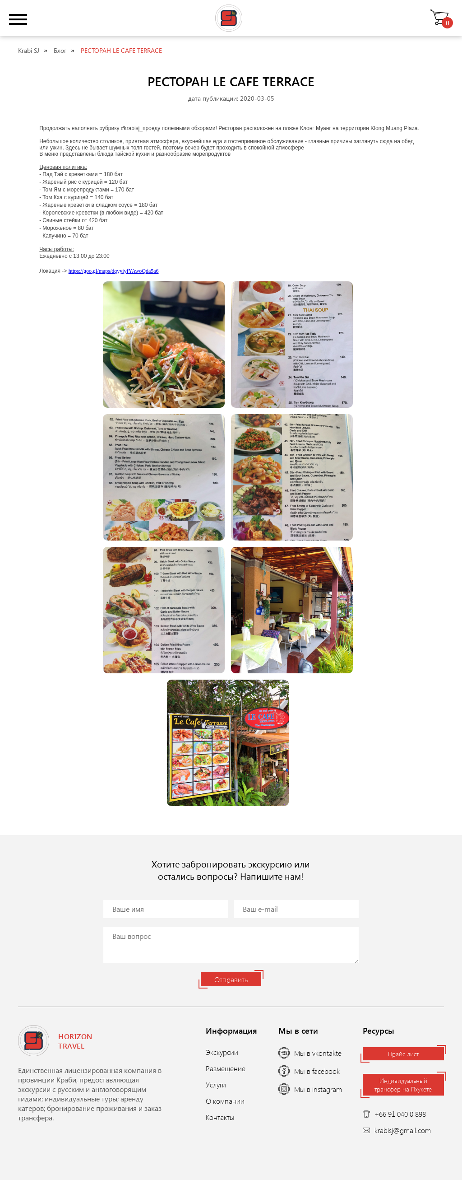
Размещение (225, 1068)
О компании (225, 1100)
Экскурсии (222, 1052)
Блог (60, 50)
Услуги (216, 1084)
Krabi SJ (28, 50)
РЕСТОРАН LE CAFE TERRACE (121, 50)
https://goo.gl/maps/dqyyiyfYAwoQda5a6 (114, 271)
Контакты (220, 1117)
